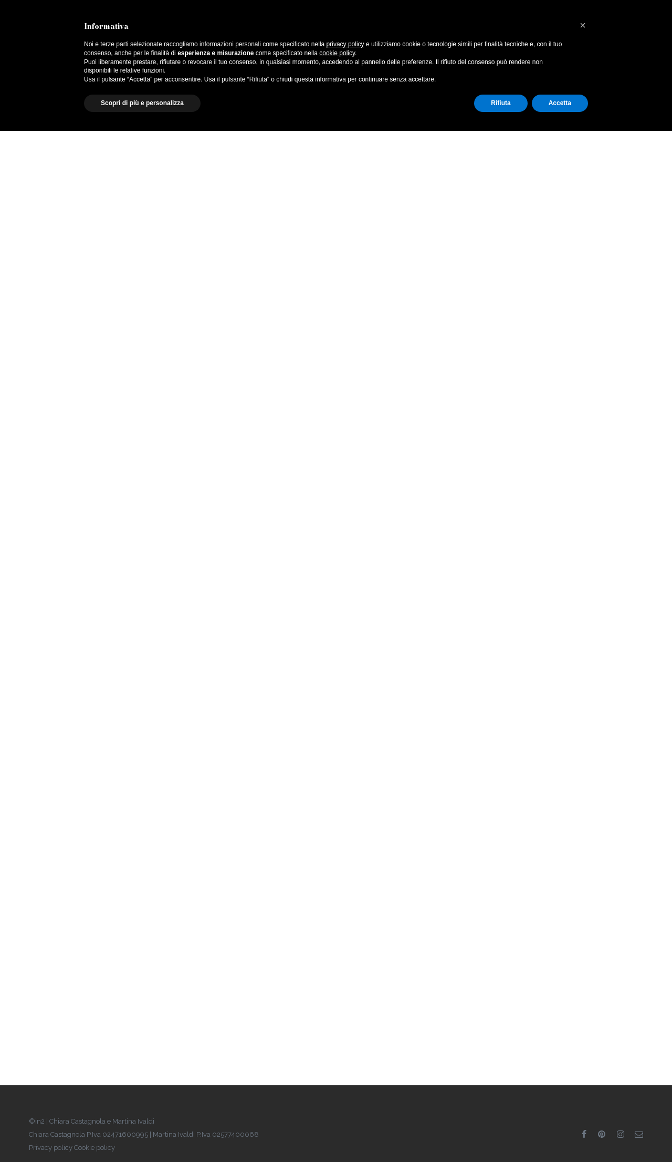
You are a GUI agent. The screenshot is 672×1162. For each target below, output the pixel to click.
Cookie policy (94, 1147)
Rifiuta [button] (500, 103)
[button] (582, 25)
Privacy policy (50, 1147)
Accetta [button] (560, 103)
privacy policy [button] (345, 44)
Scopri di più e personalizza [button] (142, 103)
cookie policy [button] (337, 53)
